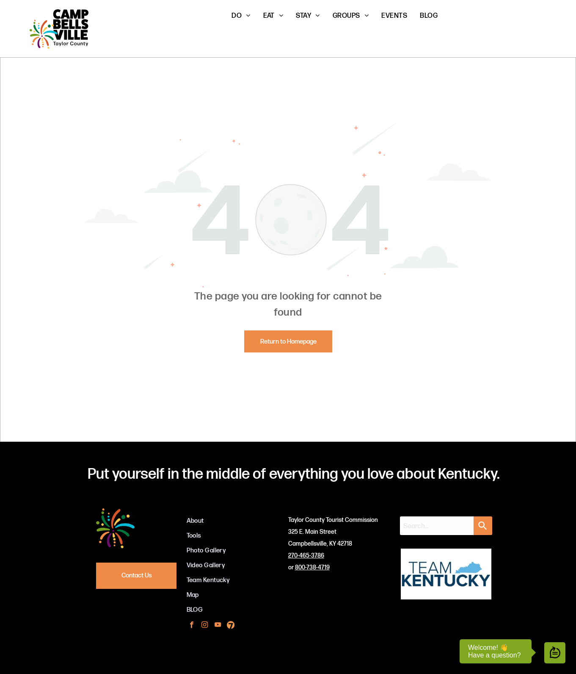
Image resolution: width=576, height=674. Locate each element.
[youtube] (218, 626)
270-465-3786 (306, 555)
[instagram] (204, 626)
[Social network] (231, 626)
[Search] (483, 525)
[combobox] (437, 525)
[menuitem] (240, 16)
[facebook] (191, 626)
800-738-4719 (312, 567)
